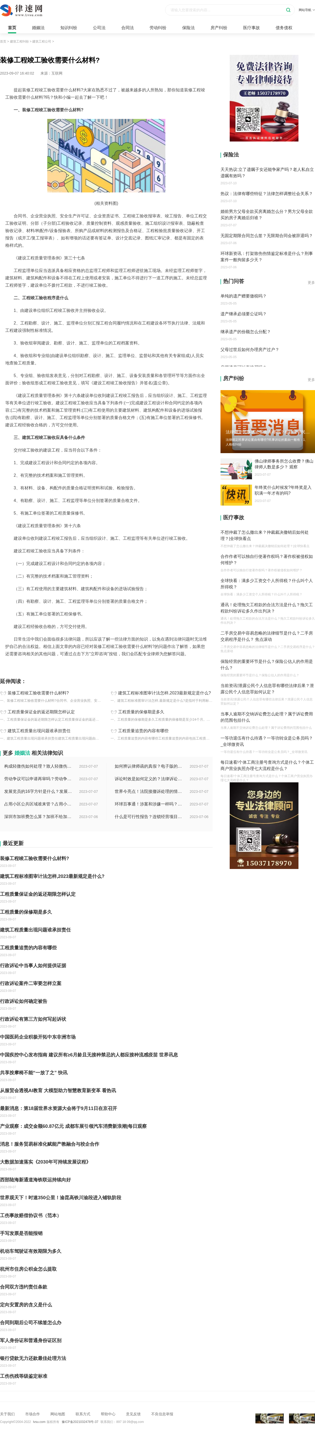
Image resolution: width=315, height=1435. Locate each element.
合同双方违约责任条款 (23, 1287)
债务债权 (284, 27)
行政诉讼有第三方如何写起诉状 (33, 1019)
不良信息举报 (162, 1414)
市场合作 (32, 1414)
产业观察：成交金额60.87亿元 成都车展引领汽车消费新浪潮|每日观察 (73, 1126)
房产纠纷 (219, 27)
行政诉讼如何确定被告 (23, 1001)
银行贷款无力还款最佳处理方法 (33, 1358)
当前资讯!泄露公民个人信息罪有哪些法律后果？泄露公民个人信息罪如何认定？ (267, 688)
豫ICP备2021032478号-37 (80, 1422)
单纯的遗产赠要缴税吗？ (243, 296)
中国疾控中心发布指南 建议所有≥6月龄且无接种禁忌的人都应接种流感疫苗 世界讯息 (89, 1054)
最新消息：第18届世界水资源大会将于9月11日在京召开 (58, 1108)
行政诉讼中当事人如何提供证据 (33, 965)
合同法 (127, 27)
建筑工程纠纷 (19, 41)
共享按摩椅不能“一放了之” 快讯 (33, 1072)
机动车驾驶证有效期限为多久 (30, 1251)
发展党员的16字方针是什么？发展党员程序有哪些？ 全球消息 (38, 791)
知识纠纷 (68, 27)
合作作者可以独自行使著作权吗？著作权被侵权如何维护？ (266, 559)
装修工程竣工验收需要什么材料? (38, 693)
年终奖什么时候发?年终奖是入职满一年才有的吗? (283, 490)
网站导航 (307, 10)
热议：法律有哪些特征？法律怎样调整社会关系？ (266, 193)
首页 (12, 27)
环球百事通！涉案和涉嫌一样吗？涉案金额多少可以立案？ (149, 804)
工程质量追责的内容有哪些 (143, 731)
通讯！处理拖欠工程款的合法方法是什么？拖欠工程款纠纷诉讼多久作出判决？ (266, 608)
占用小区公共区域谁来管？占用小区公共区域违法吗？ (38, 804)
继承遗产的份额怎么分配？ (245, 331)
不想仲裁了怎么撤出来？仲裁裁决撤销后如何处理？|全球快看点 (264, 535)
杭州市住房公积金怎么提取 (28, 1269)
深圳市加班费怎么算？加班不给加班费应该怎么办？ (38, 816)
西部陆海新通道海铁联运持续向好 (35, 1179)
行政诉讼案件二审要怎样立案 (30, 983)
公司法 (99, 27)
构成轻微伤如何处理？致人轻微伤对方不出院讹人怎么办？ (38, 766)
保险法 (188, 27)
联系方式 (83, 1414)
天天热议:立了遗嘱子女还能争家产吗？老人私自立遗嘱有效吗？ (267, 172)
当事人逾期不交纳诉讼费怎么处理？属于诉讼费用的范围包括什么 (266, 717)
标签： (5, 665)
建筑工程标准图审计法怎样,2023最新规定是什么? (164, 693)
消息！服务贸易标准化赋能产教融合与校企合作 (49, 1144)
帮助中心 (108, 1414)
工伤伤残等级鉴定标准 (23, 1376)
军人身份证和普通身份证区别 (30, 1340)
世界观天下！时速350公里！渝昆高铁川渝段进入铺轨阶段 (60, 1197)
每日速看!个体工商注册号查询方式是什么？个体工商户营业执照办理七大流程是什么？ (267, 765)
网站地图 (57, 1414)
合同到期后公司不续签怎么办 (30, 1322)
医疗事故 (251, 27)
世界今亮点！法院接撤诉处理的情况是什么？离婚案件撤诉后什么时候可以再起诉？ (149, 791)
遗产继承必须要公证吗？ (243, 314)
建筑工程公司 (41, 41)
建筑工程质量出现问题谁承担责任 (39, 731)
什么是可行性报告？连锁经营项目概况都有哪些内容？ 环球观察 (149, 816)
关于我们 (7, 1414)
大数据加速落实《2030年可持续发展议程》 (45, 1162)
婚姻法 (38, 27)
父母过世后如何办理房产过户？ (249, 349)
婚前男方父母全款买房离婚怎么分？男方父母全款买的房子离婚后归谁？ (266, 214)
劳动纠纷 (158, 27)
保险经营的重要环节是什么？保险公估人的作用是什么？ (266, 664)
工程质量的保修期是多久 (141, 712)
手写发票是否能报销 (21, 1233)
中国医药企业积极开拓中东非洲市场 (38, 1037)
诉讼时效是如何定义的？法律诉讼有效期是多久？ (149, 779)
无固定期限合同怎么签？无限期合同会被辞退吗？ (266, 235)
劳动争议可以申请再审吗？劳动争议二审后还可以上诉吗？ (38, 779)
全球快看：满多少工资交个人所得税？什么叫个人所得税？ (266, 583)
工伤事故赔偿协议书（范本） (30, 1215)
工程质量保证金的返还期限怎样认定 (41, 712)
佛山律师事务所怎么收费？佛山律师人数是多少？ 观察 (284, 464)
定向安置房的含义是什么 (26, 1304)
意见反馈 (133, 1414)
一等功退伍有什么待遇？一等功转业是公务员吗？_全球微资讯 (266, 741)
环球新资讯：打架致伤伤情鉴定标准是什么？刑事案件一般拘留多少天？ (266, 256)
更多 (311, 282)
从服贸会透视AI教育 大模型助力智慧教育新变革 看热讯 (58, 1090)
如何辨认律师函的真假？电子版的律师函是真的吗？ (149, 766)
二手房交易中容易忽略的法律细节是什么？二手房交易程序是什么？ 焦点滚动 (266, 636)
